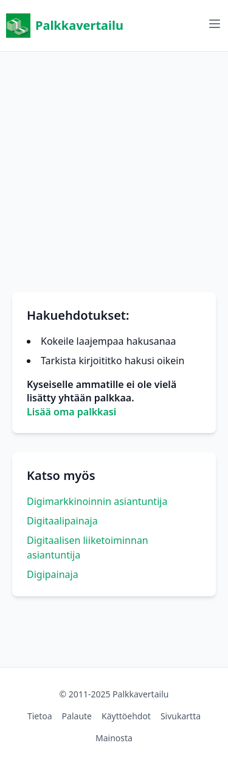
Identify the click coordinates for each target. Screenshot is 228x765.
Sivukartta (181, 716)
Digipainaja (52, 574)
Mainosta (114, 738)
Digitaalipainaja (62, 520)
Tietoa (39, 716)
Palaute (77, 716)
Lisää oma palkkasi (71, 411)
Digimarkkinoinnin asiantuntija (97, 501)
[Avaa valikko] (214, 23)
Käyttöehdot (126, 716)
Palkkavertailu (64, 25)
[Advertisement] (114, 166)
